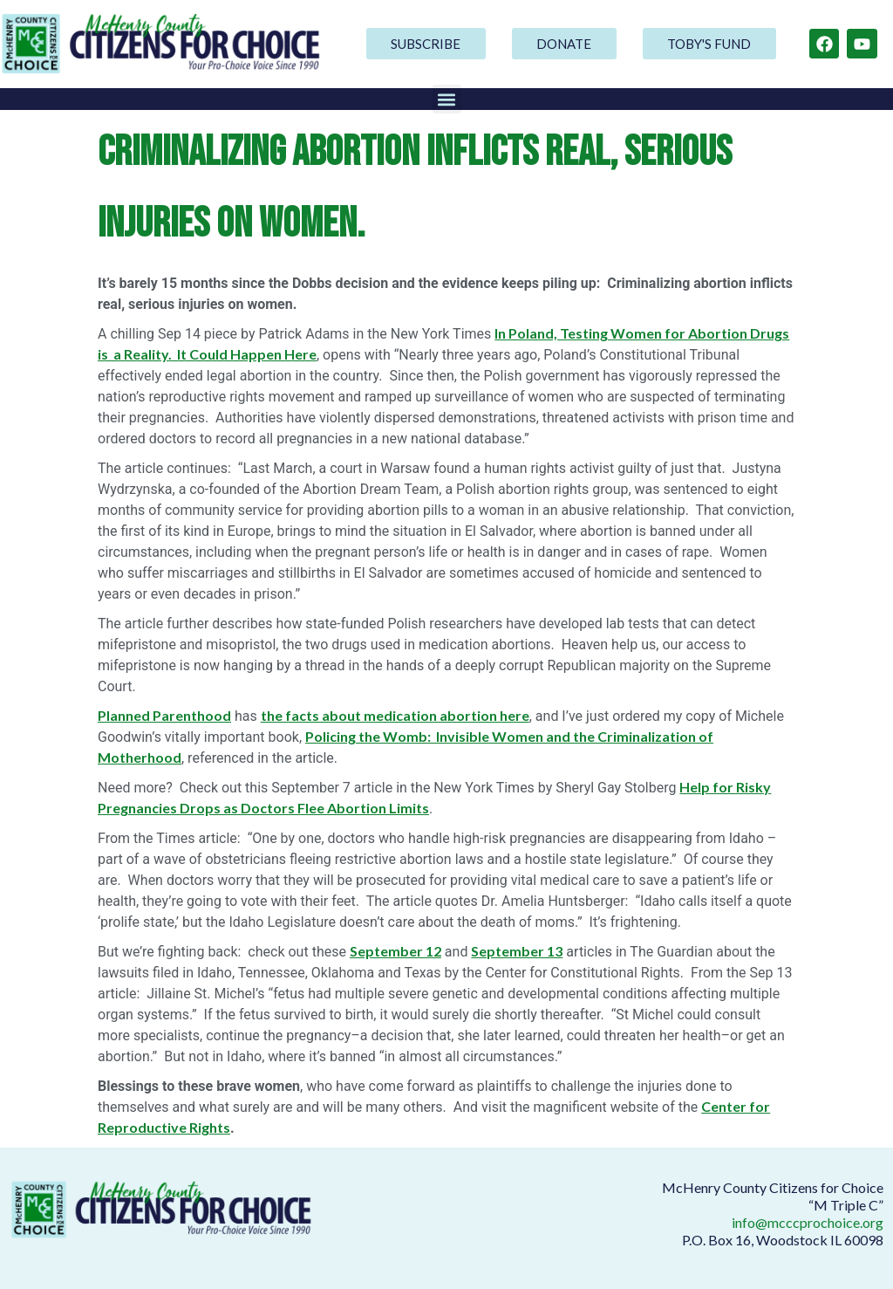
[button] (447, 99)
